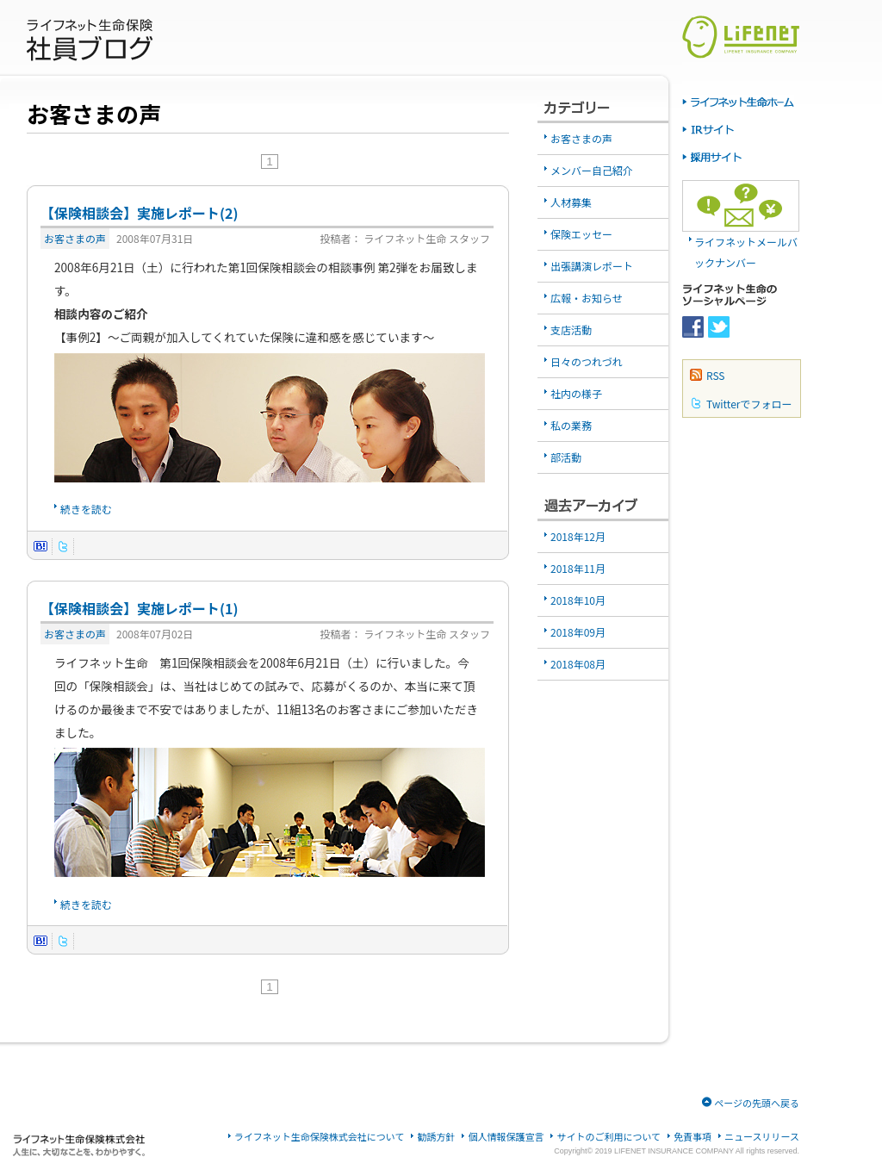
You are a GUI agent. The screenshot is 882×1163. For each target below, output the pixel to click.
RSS (715, 375)
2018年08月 (578, 663)
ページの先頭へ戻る (756, 1103)
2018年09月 (578, 632)
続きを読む (86, 508)
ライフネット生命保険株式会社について (319, 1136)
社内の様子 (576, 393)
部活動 (565, 457)
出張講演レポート (591, 265)
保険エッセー (581, 234)
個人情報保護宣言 (505, 1136)
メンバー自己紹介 (591, 170)
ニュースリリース (761, 1136)
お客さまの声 (75, 238)
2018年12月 (578, 536)
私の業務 (571, 425)
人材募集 (571, 202)
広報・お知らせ (586, 297)
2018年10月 (578, 600)
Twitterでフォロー (749, 403)
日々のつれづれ (586, 361)
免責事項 (692, 1136)
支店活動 (571, 329)
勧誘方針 (436, 1136)
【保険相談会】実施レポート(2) (139, 212)
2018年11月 (578, 568)
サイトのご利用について (608, 1136)
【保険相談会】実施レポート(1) (139, 608)
